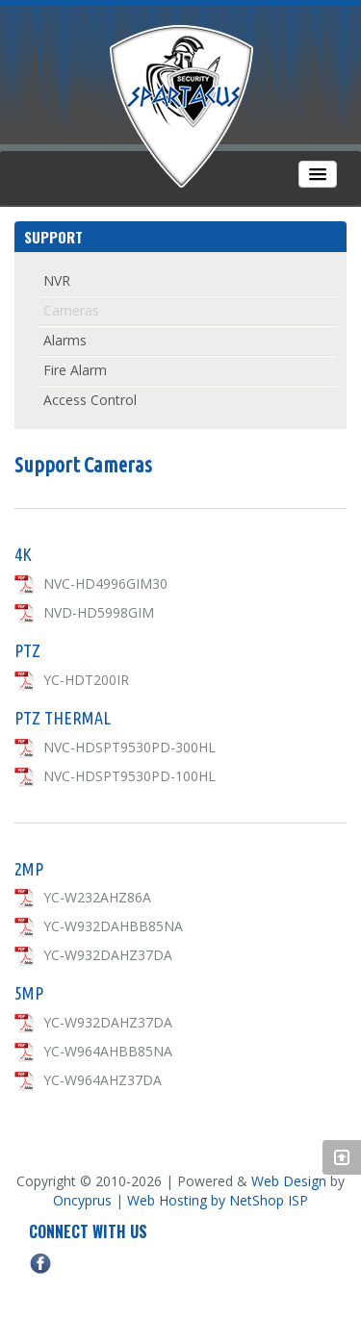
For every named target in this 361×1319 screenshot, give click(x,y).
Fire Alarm (75, 370)
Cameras (71, 310)
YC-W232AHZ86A (97, 897)
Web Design (288, 1181)
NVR (56, 280)
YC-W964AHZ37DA (102, 1080)
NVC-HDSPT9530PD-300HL (129, 747)
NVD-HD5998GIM (98, 612)
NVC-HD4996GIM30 (105, 583)
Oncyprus (82, 1200)
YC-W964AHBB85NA (107, 1051)
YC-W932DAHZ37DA (107, 955)
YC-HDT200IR (86, 680)
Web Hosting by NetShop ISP (217, 1200)
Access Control (90, 400)
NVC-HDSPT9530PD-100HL (129, 776)
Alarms (65, 340)
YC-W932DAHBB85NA (113, 926)
